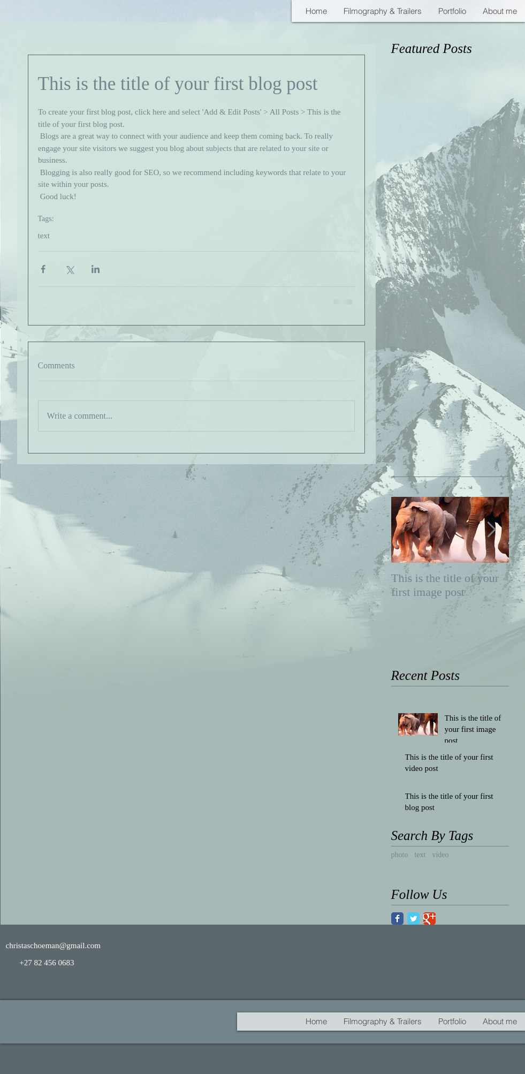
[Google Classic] (429, 918)
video (440, 855)
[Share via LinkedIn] (95, 269)
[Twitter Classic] (413, 918)
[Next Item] (492, 529)
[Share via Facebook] (43, 269)
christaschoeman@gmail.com (53, 945)
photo (399, 855)
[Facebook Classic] (397, 918)
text (44, 235)
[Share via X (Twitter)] (69, 269)
